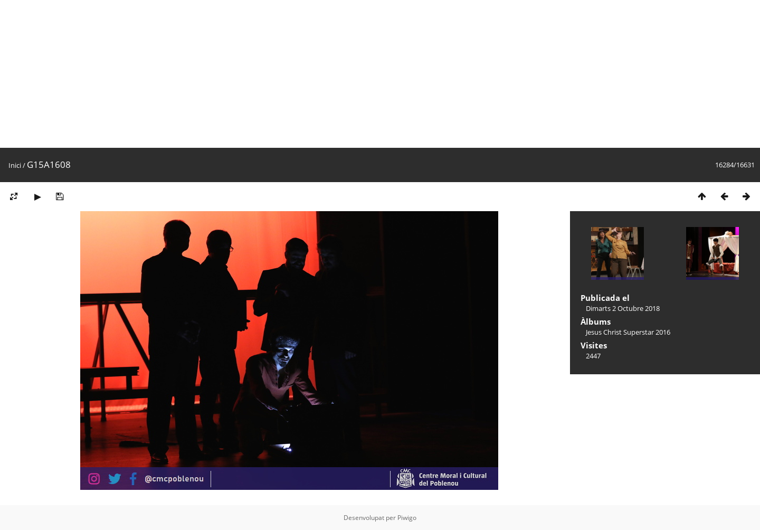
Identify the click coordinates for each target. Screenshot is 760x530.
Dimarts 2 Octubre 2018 (623, 308)
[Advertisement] (316, 74)
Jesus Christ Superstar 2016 (628, 332)
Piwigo (406, 517)
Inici (14, 165)
